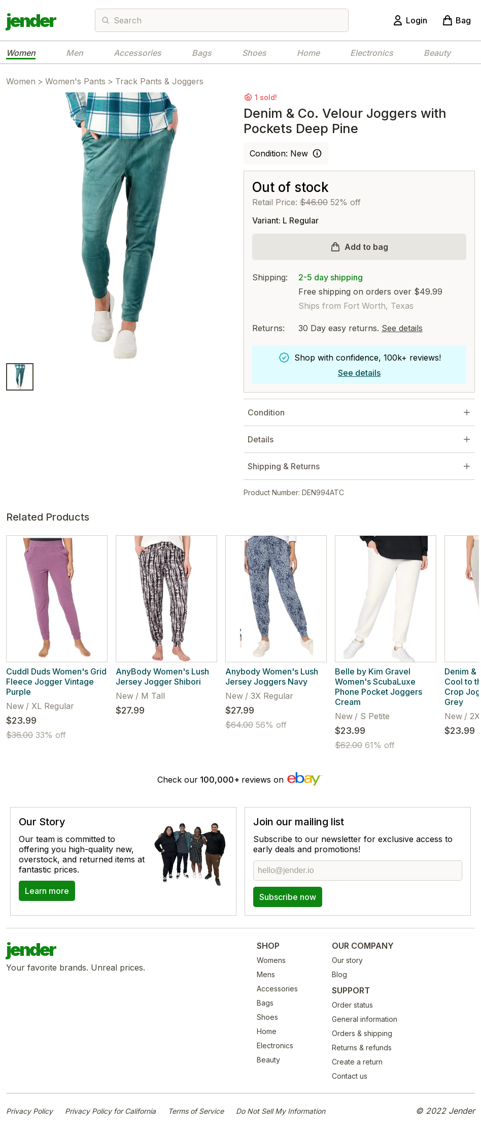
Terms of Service (196, 1111)
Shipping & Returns (284, 466)
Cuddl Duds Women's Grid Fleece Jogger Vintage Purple (56, 681)
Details (260, 439)
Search (128, 20)
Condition (266, 412)
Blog (339, 974)
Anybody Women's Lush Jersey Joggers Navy (271, 676)
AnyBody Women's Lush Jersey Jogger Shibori (162, 676)
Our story (347, 960)
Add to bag (366, 247)
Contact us (349, 1076)
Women (21, 53)
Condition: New (279, 153)
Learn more (47, 891)
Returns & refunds (362, 1047)
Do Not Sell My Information (280, 1111)
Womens (271, 960)
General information (364, 1019)
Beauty (437, 53)
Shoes (254, 53)
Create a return (357, 1061)
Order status (352, 1005)
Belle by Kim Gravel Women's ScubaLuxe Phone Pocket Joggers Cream (378, 686)
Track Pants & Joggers (159, 81)
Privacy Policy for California (110, 1111)
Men (74, 53)
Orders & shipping (362, 1033)
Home (308, 53)
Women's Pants (75, 81)
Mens (266, 974)
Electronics (371, 53)
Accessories (137, 53)
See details (402, 328)
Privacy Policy (29, 1111)
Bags (202, 53)
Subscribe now (287, 897)
